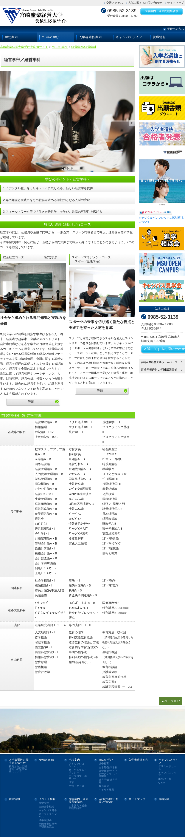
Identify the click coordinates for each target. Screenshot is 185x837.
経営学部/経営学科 (108, 781)
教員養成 (104, 786)
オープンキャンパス (48, 815)
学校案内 (11, 37)
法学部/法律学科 (108, 767)
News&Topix (46, 760)
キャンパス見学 (48, 810)
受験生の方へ (175, 29)
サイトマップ (175, 2)
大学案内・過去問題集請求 (161, 11)
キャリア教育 (106, 790)
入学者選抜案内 (90, 37)
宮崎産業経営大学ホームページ (160, 362)
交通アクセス (114, 2)
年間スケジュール (167, 767)
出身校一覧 (164, 779)
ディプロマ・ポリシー (78, 777)
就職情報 (159, 37)
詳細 (31, 401)
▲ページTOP (170, 701)
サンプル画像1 (63, 168)
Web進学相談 (46, 807)
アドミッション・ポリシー (76, 765)
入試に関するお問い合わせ (145, 2)
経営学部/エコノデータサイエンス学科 (108, 773)
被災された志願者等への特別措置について (18, 769)
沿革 (71, 782)
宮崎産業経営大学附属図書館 (159, 369)
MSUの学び (50, 37)
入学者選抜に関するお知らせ (18, 761)
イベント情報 (47, 799)
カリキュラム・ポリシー (78, 771)
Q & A (161, 782)
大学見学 (44, 803)
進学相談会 (45, 820)
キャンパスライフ (129, 37)
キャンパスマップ (167, 774)
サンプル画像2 (67, 168)
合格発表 (164, 799)
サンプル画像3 (72, 168)
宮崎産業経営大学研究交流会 (48, 825)
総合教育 (104, 764)
